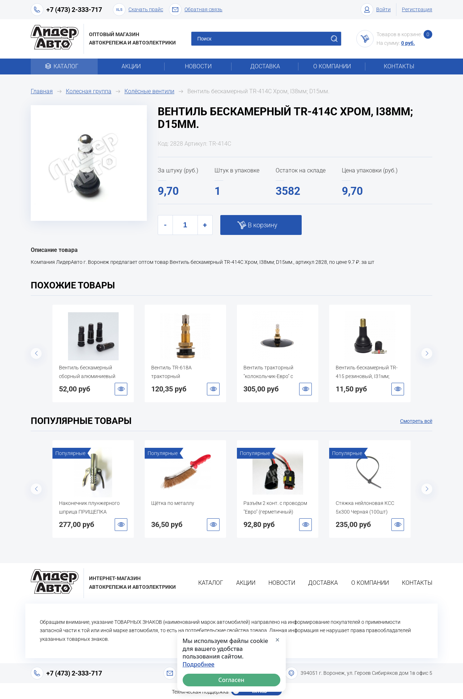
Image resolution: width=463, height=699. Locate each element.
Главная (42, 91)
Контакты (399, 66)
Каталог (64, 66)
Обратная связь (195, 9)
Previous (36, 353)
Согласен (231, 680)
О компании (332, 66)
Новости (198, 66)
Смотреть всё (416, 421)
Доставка (265, 66)
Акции (131, 66)
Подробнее (198, 664)
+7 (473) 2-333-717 (74, 9)
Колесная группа (88, 91)
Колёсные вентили (149, 91)
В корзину (262, 225)
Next (426, 353)
